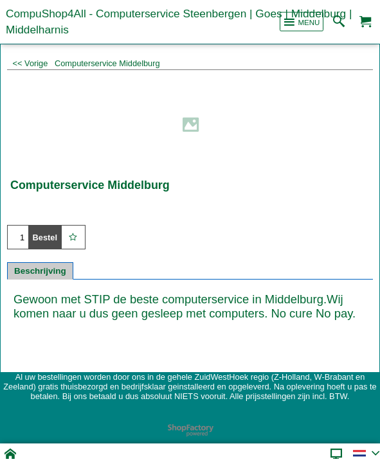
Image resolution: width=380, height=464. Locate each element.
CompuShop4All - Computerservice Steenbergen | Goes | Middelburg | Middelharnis (179, 21)
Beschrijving (40, 271)
